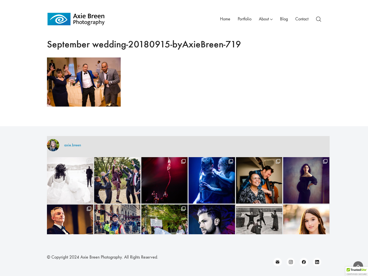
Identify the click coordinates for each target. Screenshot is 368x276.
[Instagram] (291, 262)
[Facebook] (304, 262)
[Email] (277, 262)
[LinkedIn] (317, 262)
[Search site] (318, 19)
